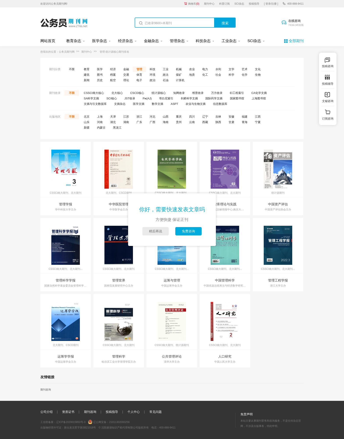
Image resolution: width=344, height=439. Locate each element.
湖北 (113, 122)
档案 (113, 74)
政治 (152, 80)
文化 (258, 69)
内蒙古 (101, 127)
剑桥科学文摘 (189, 98)
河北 (152, 116)
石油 (165, 80)
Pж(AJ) (147, 98)
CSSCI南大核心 (94, 93)
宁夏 (258, 122)
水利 (218, 69)
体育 (139, 74)
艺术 (244, 69)
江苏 (126, 116)
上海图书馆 (259, 98)
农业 (192, 69)
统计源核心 (159, 93)
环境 (152, 74)
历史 (100, 80)
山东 (87, 122)
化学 (244, 74)
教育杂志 (73, 41)
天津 (113, 116)
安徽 (231, 116)
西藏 (205, 122)
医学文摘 (138, 104)
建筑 (87, 74)
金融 (126, 69)
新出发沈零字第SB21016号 (80, 427)
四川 (192, 116)
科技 (152, 69)
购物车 (193, 3)
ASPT (174, 104)
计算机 (180, 80)
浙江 (139, 116)
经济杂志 (125, 41)
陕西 (218, 122)
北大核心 (117, 93)
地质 (192, 74)
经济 (113, 69)
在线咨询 (296, 23)
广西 (152, 122)
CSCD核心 (137, 93)
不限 (72, 69)
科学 (231, 74)
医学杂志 (99, 41)
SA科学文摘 (91, 98)
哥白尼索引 (166, 98)
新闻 (87, 80)
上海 (100, 116)
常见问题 (155, 412)
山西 (165, 116)
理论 (126, 80)
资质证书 (68, 412)
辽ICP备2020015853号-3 (70, 422)
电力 (205, 69)
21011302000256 (119, 422)
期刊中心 (209, 3)
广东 (139, 122)
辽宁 (205, 116)
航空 (113, 80)
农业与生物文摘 (196, 104)
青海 (244, 122)
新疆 (87, 127)
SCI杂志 (239, 3)
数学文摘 (157, 104)
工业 (165, 69)
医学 (100, 69)
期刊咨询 (45, 389)
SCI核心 (111, 98)
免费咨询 (188, 231)
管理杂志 (177, 41)
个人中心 (133, 412)
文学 (231, 69)
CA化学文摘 (259, 93)
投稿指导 (254, 3)
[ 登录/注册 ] (271, 3)
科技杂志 (203, 41)
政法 (165, 74)
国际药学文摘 (213, 98)
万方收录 (216, 93)
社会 (218, 74)
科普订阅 (224, 3)
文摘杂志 (119, 104)
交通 (126, 74)
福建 (244, 116)
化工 (205, 74)
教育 (87, 69)
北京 (87, 116)
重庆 (179, 116)
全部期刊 (296, 41)
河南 (100, 122)
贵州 (179, 122)
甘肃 (231, 122)
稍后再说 (155, 231)
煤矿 (179, 74)
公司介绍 (46, 412)
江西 (258, 116)
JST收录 (129, 98)
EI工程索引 (237, 93)
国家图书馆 (237, 98)
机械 (179, 69)
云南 (192, 122)
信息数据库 (220, 104)
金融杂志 (151, 41)
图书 (100, 74)
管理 (139, 69)
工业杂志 (229, 41)
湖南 (126, 122)
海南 (165, 122)
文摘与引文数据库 (95, 104)
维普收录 (198, 93)
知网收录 (179, 93)
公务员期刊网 (67, 51)
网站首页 (47, 41)
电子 (139, 80)
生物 (258, 74)
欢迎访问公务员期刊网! (53, 3)
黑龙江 (117, 127)
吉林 (218, 116)
